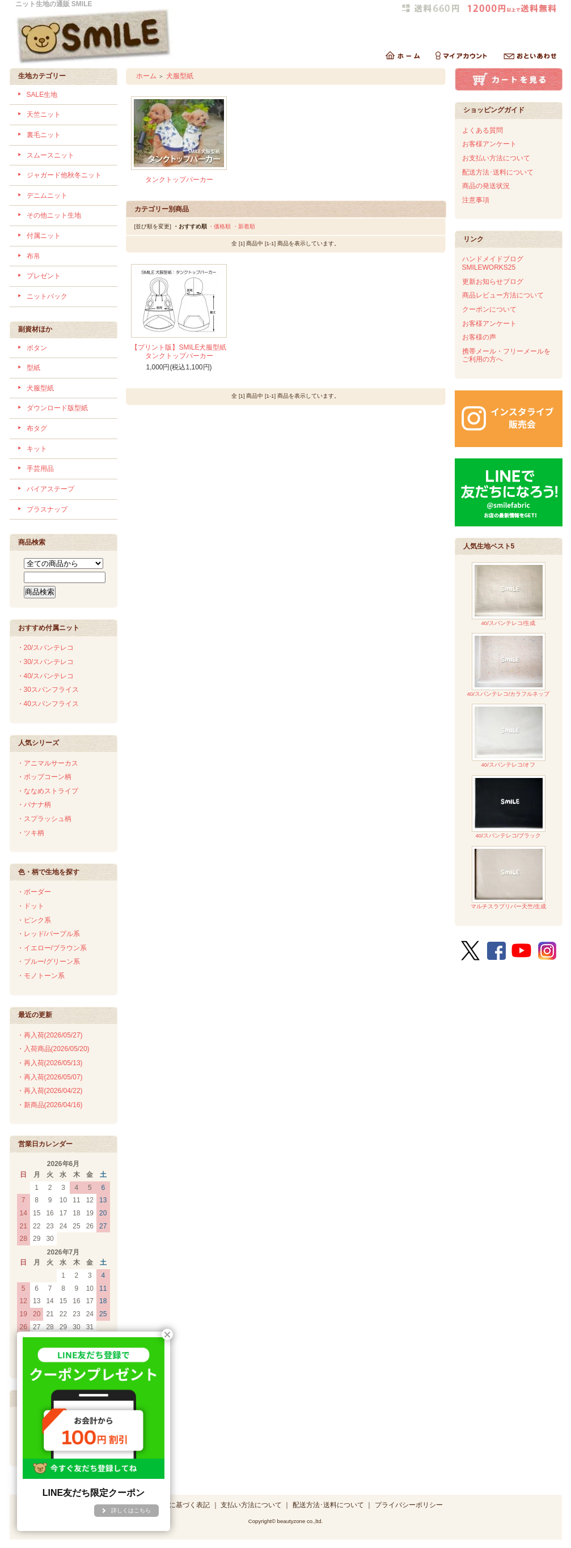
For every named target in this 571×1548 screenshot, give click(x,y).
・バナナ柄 (34, 805)
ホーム (146, 76)
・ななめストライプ (47, 791)
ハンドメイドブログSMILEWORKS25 (492, 263)
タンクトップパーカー (179, 180)
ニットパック (47, 296)
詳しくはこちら (131, 1510)
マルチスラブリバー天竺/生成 (508, 878)
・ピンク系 (34, 920)
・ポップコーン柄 (44, 777)
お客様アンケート (489, 144)
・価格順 (219, 226)
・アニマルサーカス (47, 763)
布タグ (37, 428)
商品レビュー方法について (503, 295)
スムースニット (50, 155)
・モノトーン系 (41, 976)
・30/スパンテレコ (45, 662)
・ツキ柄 (30, 833)
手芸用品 (40, 469)
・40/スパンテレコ (45, 676)
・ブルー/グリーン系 (48, 962)
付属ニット (44, 236)
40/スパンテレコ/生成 (508, 594)
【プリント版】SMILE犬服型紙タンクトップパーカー (178, 351)
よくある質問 (482, 130)
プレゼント (44, 276)
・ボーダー (34, 892)
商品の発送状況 (486, 186)
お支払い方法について (496, 158)
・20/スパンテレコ (45, 648)
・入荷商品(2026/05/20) (53, 1049)
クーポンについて (489, 309)
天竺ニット (44, 114)
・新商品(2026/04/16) (50, 1105)
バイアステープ (50, 489)
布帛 (33, 256)
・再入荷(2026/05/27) (50, 1035)
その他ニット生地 (54, 215)
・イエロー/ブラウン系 (52, 948)
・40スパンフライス (48, 704)
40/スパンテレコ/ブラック (508, 807)
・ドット (30, 906)
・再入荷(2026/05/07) (50, 1077)
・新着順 (243, 226)
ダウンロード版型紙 (57, 408)
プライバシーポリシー (409, 1505)
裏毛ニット (44, 135)
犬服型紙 (40, 388)
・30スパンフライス (48, 690)
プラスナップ (47, 509)
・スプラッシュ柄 (44, 819)
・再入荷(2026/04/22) (50, 1091)
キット (37, 449)
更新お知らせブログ (492, 282)
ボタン (37, 348)
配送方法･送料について (498, 172)
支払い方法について (251, 1505)
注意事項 (475, 200)
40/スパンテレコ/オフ (508, 736)
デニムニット (47, 195)
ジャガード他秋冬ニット (64, 175)
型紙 (33, 368)
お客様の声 (479, 337)
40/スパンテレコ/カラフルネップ (508, 665)
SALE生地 (42, 95)
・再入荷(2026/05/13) (50, 1063)
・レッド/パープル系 (48, 934)
